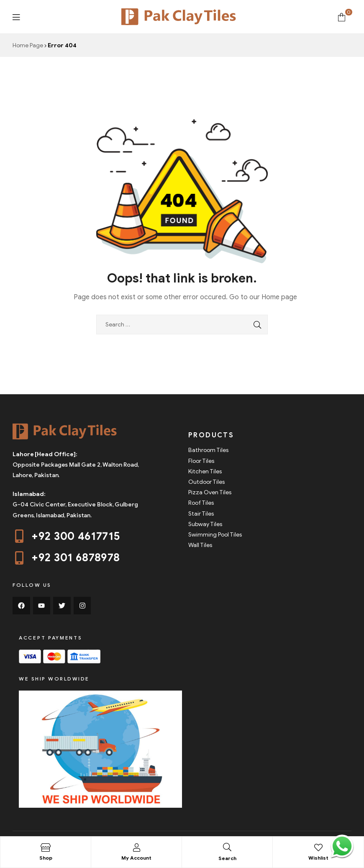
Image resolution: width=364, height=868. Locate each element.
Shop (45, 858)
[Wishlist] (318, 847)
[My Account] (136, 847)
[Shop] (45, 847)
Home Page (28, 45)
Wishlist (318, 858)
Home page (279, 297)
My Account (136, 858)
